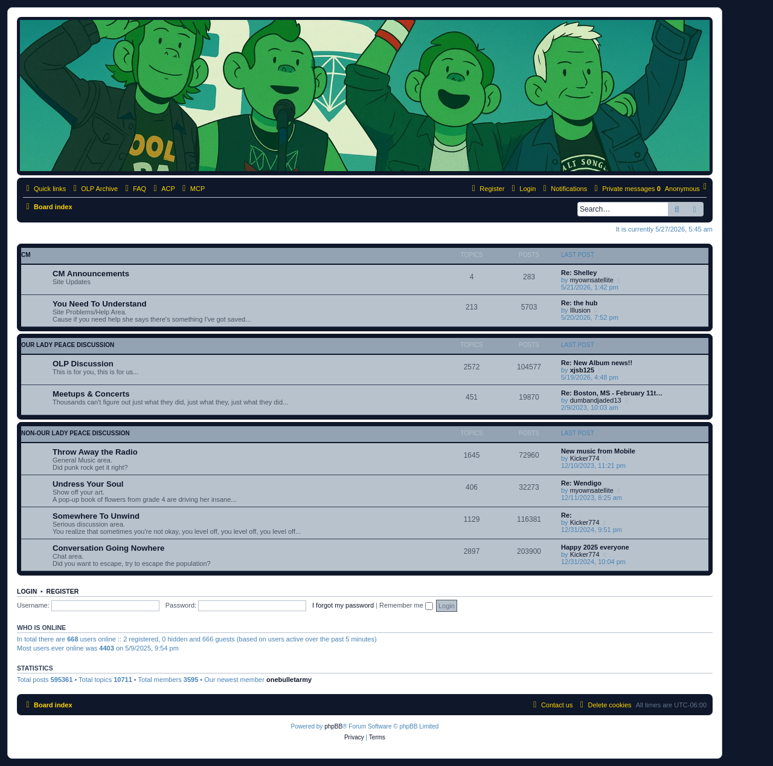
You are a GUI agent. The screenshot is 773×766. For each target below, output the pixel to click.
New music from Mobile (598, 451)
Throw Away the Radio (95, 451)
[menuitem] (134, 188)
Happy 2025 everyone (595, 547)
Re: (566, 515)
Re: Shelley (579, 272)
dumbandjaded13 (595, 400)
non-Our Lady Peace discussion (75, 433)
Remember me (406, 605)
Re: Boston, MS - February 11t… (611, 393)
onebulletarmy (289, 679)
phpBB (333, 726)
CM (26, 255)
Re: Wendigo (581, 483)
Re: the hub (579, 303)
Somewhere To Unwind (96, 516)
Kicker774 (585, 458)
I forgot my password (343, 605)
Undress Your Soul (88, 483)
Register (63, 591)
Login (27, 591)
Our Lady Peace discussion (67, 345)
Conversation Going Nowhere (108, 548)
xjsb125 (582, 370)
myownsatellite (592, 280)
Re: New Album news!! (596, 362)
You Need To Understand (100, 303)
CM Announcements (91, 273)
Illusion (580, 310)
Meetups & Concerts (91, 393)
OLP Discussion (83, 363)
